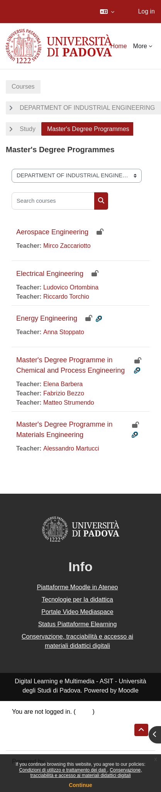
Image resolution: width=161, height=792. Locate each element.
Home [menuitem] (118, 46)
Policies (22, 730)
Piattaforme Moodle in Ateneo (77, 587)
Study (28, 129)
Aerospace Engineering (52, 232)
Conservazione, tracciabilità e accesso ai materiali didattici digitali (86, 772)
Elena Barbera (63, 384)
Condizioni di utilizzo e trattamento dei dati (63, 770)
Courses (23, 86)
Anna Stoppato (63, 332)
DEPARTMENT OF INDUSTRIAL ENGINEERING (87, 107)
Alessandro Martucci (71, 448)
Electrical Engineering (49, 273)
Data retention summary (45, 721)
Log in (146, 11)
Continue (80, 785)
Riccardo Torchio (66, 296)
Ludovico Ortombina (70, 287)
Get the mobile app (38, 739)
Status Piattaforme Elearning (77, 624)
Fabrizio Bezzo (63, 393)
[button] (107, 11)
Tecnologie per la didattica (77, 599)
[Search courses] (53, 201)
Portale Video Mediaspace (77, 612)
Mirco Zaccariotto (67, 245)
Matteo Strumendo (68, 402)
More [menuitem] (140, 46)
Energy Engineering (46, 318)
